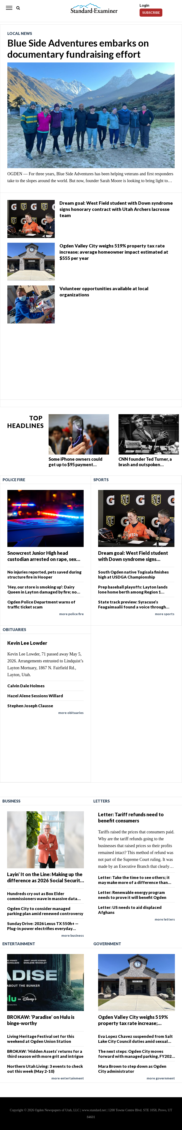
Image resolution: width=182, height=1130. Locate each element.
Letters (101, 801)
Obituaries (14, 629)
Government (107, 943)
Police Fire (14, 479)
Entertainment (18, 943)
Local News (19, 33)
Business (11, 801)
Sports (101, 479)
